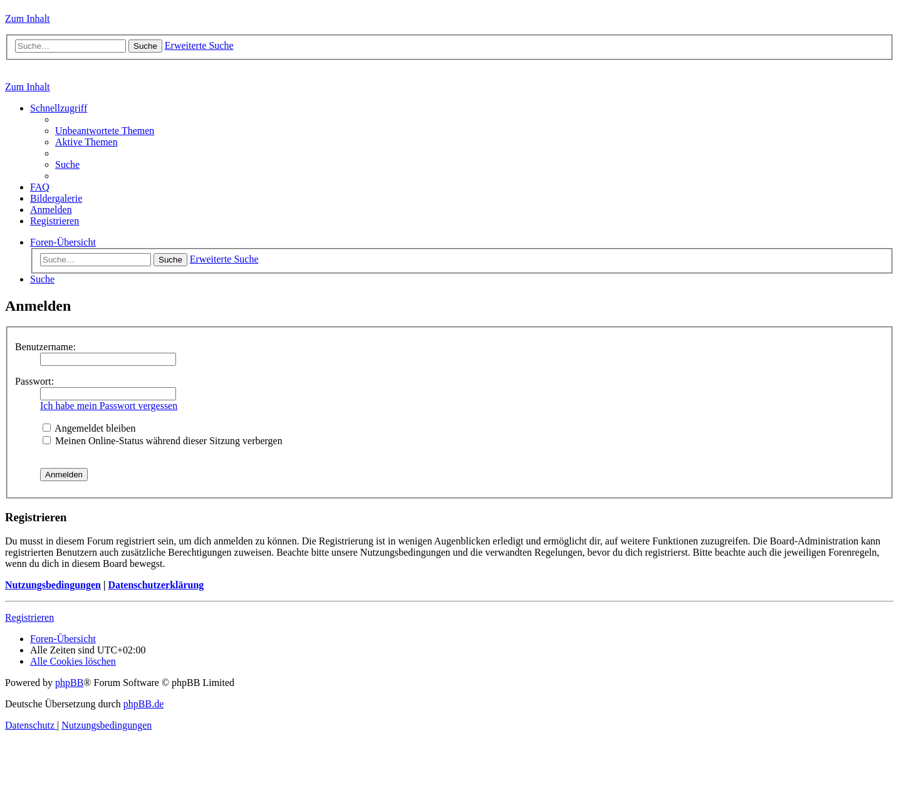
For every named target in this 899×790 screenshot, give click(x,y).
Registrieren (29, 617)
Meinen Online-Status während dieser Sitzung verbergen (163, 440)
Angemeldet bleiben (89, 428)
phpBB (69, 682)
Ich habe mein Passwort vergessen (108, 405)
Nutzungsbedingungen (53, 585)
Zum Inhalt (27, 18)
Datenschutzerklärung (156, 585)
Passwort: (34, 381)
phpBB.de (143, 704)
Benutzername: (45, 346)
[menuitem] (104, 130)
